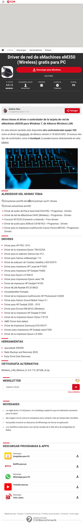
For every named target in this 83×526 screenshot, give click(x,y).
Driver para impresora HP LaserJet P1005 (25, 266)
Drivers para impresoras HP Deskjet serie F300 (28, 329)
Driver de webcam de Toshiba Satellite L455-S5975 (30, 262)
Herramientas (35, 50)
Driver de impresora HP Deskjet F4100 (23, 283)
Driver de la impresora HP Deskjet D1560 (25, 313)
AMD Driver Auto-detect (16, 321)
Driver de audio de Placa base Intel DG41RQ (26, 211)
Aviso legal (74, 514)
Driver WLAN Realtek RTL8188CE (21, 287)
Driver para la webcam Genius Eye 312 (24, 254)
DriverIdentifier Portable (16, 291)
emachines (25, 88)
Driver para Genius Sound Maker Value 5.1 (26, 300)
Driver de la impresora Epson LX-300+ (23, 334)
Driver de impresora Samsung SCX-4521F (25, 325)
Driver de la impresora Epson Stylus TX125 (26, 317)
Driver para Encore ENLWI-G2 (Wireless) (24, 308)
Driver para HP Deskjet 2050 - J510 (22, 304)
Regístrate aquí (10, 514)
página (5, 142)
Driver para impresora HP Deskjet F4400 (24, 270)
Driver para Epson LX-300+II (18, 275)
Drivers (48, 50)
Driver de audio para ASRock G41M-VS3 (24, 223)
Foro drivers (52, 219)
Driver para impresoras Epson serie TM (24, 279)
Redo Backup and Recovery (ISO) (21, 352)
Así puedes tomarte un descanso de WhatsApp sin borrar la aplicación (37, 422)
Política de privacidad (50, 514)
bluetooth (24, 134)
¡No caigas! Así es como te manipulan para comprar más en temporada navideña (42, 418)
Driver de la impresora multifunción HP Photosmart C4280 (34, 296)
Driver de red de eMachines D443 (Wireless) (26, 215)
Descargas (21, 50)
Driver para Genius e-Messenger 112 (22, 258)
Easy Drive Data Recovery (17, 356)
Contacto (64, 514)
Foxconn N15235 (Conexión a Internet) (24, 219)
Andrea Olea (14, 109)
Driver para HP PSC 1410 (17, 245)
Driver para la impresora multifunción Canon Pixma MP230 (34, 228)
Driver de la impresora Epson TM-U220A (24, 249)
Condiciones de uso (33, 514)
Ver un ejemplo (74, 392)
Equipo (21, 514)
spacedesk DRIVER (14, 348)
